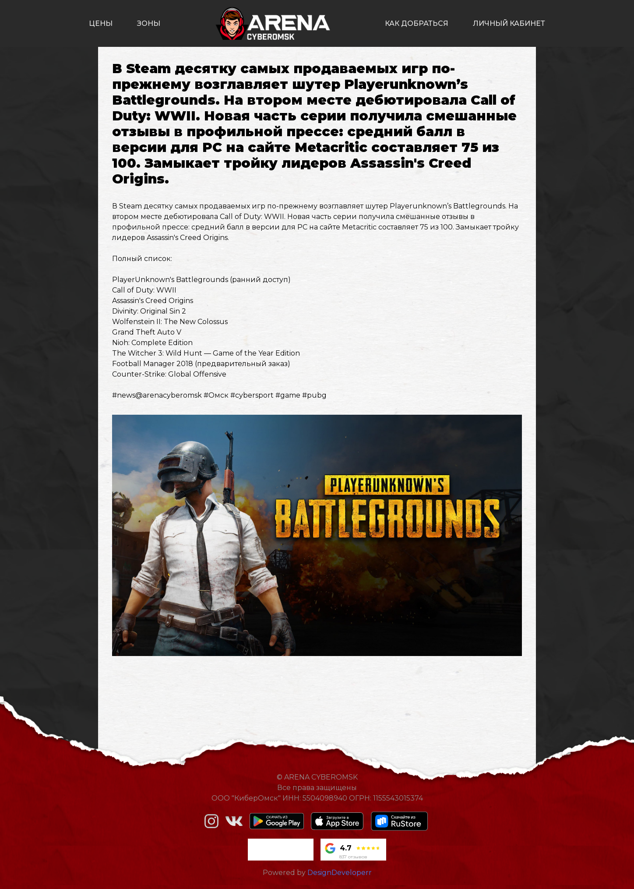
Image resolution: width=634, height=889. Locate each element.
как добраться (416, 23)
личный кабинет (509, 23)
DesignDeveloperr (339, 872)
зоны (148, 23)
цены (101, 23)
